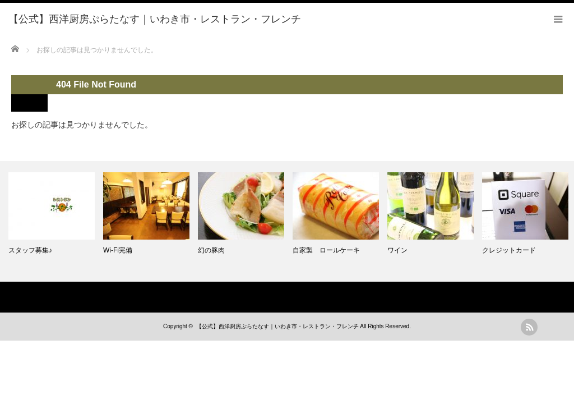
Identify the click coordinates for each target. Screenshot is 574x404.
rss (529, 327)
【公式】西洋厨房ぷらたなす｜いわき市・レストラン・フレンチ (277, 326)
